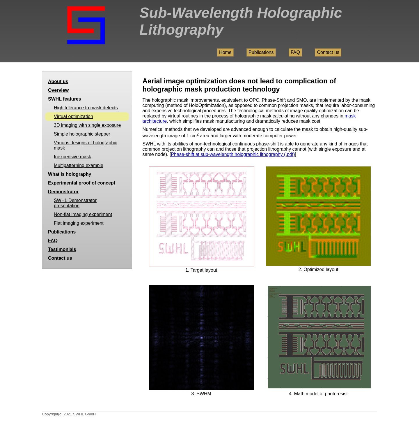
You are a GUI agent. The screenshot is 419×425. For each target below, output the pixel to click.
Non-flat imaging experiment (83, 214)
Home (225, 52)
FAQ (295, 52)
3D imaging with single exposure (87, 125)
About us (58, 81)
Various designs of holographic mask (85, 145)
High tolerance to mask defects (86, 107)
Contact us (328, 52)
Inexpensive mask (72, 156)
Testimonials (62, 249)
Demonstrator (63, 191)
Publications (261, 52)
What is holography (69, 174)
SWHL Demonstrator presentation (75, 203)
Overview (58, 90)
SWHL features (64, 98)
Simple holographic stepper (82, 133)
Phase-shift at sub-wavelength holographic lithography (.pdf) (233, 154)
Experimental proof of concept (81, 182)
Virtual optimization (73, 116)
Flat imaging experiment (79, 223)
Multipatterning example (78, 165)
